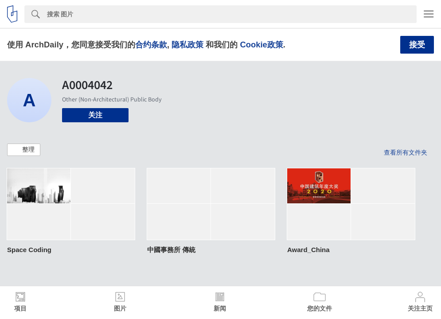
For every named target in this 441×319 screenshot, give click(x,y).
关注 (95, 115)
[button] (23, 150)
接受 (417, 44)
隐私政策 (187, 44)
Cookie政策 (261, 44)
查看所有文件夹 (405, 152)
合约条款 (151, 44)
